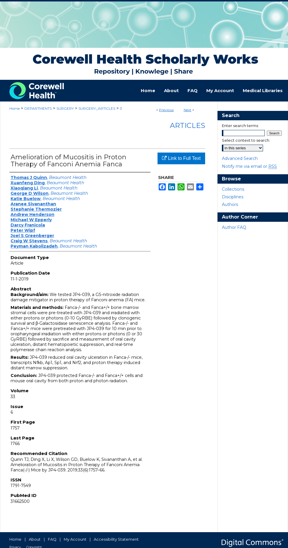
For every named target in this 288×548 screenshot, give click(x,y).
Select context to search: (246, 140)
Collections (233, 189)
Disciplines (232, 196)
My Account (75, 539)
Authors (230, 204)
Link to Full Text (181, 158)
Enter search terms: (240, 125)
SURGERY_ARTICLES (96, 108)
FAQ (52, 539)
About (35, 539)
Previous (166, 110)
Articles (187, 125)
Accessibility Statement (116, 539)
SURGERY (65, 108)
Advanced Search (240, 158)
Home (14, 108)
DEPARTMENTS (38, 108)
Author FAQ (234, 227)
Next (187, 110)
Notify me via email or (249, 166)
